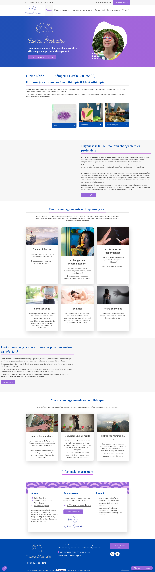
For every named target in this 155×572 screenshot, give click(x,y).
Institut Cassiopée (85, 570)
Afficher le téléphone (104, 2)
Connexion (125, 570)
